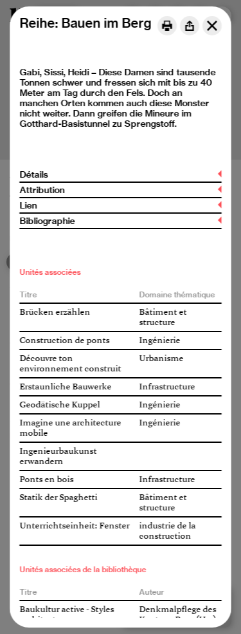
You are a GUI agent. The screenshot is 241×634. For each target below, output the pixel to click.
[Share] (189, 25)
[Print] (167, 25)
